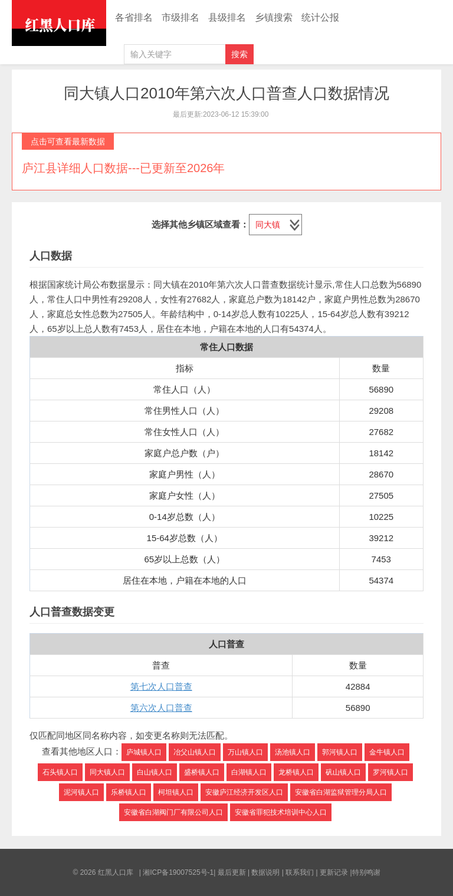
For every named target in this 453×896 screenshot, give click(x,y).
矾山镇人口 (343, 772)
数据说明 (265, 872)
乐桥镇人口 (128, 792)
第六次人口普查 (161, 708)
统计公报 (320, 17)
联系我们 (299, 872)
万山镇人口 (245, 752)
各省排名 (134, 17)
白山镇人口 (154, 772)
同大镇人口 (107, 772)
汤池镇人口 (292, 752)
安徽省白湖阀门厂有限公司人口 (173, 812)
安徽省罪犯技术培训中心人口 (281, 812)
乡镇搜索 (274, 17)
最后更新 (232, 872)
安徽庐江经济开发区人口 (244, 792)
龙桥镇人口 (296, 772)
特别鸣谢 (366, 872)
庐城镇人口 (144, 752)
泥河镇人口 (81, 792)
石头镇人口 (60, 772)
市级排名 (180, 17)
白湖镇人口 (249, 772)
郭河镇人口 (339, 752)
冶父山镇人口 (194, 752)
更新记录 (334, 872)
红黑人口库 (59, 23)
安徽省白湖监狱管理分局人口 (341, 792)
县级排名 (227, 17)
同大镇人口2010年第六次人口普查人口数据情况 (226, 93)
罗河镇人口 (390, 772)
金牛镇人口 (387, 752)
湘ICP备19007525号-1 (178, 872)
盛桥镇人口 (201, 772)
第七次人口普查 (161, 686)
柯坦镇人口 (175, 792)
